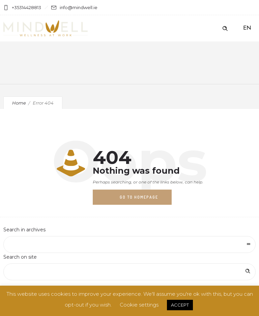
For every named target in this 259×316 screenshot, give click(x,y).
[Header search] (225, 28)
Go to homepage (139, 197)
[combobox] (129, 244)
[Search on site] (129, 271)
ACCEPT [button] (180, 305)
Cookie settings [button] (139, 304)
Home (19, 103)
